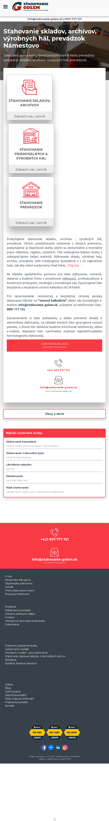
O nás (8, 576)
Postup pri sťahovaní (17, 594)
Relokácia (10, 659)
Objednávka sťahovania (18, 583)
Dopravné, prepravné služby (21, 645)
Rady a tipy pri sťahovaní (19, 698)
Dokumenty (12, 624)
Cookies (9, 617)
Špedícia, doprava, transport (21, 663)
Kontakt (10, 705)
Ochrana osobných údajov (20, 613)
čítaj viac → (75, 265)
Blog (8, 688)
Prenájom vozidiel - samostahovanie (26, 652)
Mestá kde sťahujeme (18, 579)
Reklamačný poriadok (18, 610)
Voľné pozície (13, 691)
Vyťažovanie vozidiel (17, 649)
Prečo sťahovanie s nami (19, 590)
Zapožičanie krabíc (15, 695)
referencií (69, 278)
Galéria (9, 684)
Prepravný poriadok (16, 702)
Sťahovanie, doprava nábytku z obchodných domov (35, 656)
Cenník (9, 587)
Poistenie (10, 606)
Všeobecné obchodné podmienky (25, 620)
